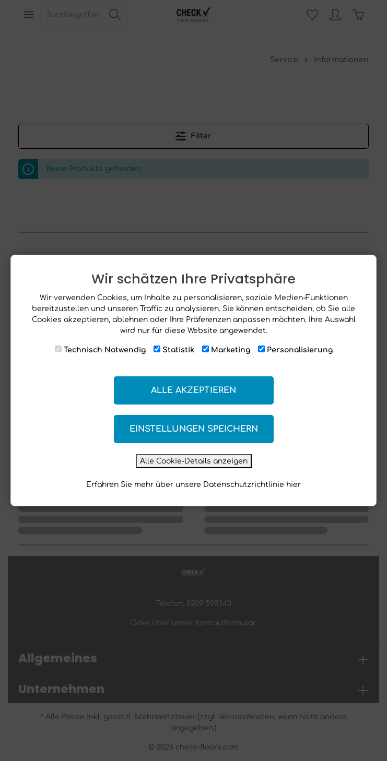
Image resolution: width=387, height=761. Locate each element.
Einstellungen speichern (194, 429)
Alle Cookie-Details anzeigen (194, 461)
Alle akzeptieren (193, 390)
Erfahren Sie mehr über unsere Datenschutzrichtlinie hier (193, 485)
